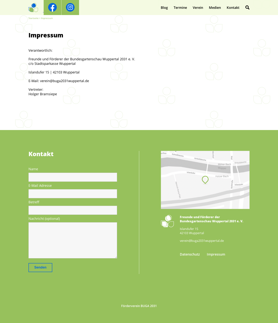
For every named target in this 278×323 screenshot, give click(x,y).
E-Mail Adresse (40, 185)
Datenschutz (190, 254)
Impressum (216, 254)
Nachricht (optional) (44, 218)
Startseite (33, 18)
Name (33, 169)
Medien (215, 7)
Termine (180, 7)
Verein (198, 7)
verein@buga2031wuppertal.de (202, 241)
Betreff (33, 202)
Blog (164, 7)
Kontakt (233, 7)
